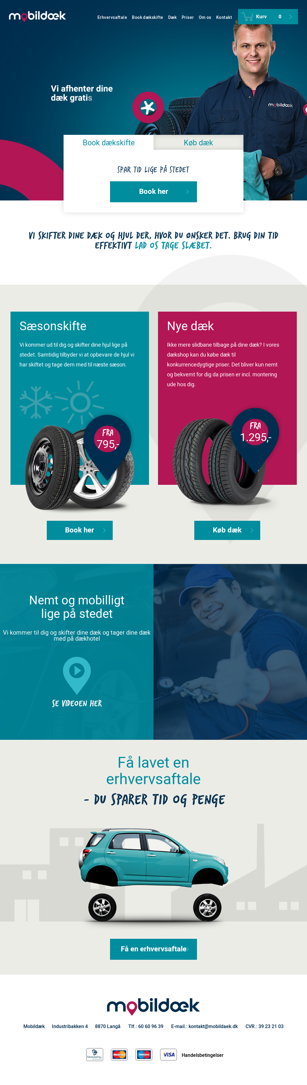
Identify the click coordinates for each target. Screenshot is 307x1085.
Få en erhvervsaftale (155, 949)
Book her (164, 191)
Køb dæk (198, 143)
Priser (188, 18)
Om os (205, 18)
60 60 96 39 (150, 1026)
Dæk (172, 18)
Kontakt (224, 18)
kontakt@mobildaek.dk (213, 1026)
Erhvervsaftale (112, 18)
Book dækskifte (147, 18)
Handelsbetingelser (203, 1055)
